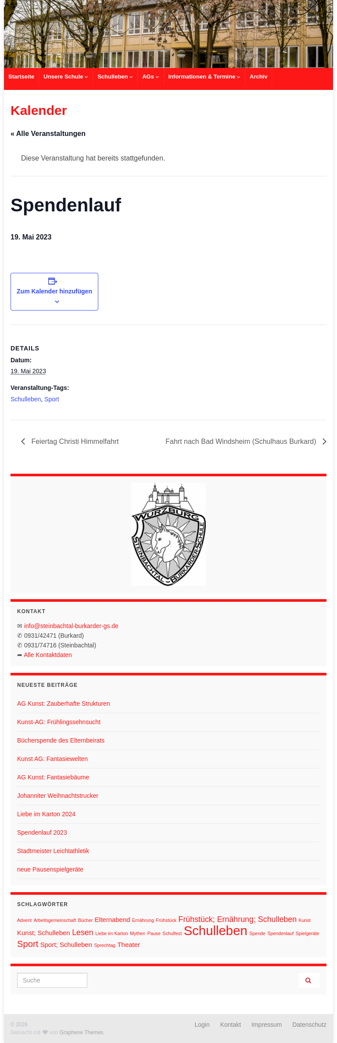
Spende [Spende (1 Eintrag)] (257, 933)
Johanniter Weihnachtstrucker (57, 795)
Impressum (266, 1024)
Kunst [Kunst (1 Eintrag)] (305, 920)
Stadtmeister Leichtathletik (53, 850)
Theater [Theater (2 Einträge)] (128, 944)
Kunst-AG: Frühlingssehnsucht (58, 721)
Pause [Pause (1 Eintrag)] (154, 933)
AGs (150, 76)
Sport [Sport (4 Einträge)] (27, 944)
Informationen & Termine (204, 76)
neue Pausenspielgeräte (50, 869)
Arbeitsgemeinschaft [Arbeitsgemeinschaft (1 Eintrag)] (55, 920)
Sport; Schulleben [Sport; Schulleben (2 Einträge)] (66, 944)
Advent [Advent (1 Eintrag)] (24, 920)
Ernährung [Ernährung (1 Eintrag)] (143, 920)
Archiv (258, 76)
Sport (51, 399)
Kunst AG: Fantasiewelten (52, 758)
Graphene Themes (82, 1032)
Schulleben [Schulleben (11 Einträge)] (215, 930)
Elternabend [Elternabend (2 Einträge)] (112, 919)
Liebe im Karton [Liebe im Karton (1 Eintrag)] (111, 933)
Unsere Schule (65, 76)
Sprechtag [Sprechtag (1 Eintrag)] (104, 945)
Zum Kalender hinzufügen (54, 291)
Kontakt (230, 1024)
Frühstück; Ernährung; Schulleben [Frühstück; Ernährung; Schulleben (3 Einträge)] (238, 919)
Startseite (21, 76)
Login (202, 1024)
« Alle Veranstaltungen (48, 133)
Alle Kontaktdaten (48, 654)
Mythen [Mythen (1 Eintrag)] (137, 933)
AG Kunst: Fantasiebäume (53, 777)
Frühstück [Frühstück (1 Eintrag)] (166, 920)
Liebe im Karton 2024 (46, 814)
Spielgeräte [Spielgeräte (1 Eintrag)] (307, 933)
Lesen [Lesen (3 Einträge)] (82, 932)
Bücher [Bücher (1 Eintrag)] (85, 920)
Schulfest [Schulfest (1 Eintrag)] (172, 933)
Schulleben (115, 76)
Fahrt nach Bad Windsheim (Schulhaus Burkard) (241, 441)
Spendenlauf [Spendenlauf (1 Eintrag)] (280, 933)
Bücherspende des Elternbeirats (60, 740)
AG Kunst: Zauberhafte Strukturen (63, 703)
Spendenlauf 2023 (42, 832)
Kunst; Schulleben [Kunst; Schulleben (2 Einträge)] (43, 932)
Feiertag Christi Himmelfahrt (74, 441)
